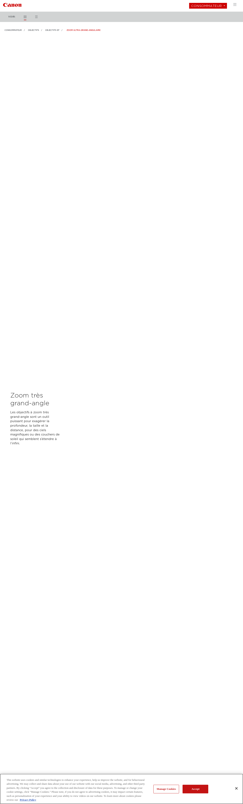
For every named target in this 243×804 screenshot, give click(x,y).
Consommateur (206, 6)
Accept (195, 789)
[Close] (236, 788)
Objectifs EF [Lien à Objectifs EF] (52, 30)
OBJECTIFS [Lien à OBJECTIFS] (33, 30)
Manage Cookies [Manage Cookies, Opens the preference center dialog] (166, 789)
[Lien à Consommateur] (12, 4)
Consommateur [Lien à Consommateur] (13, 30)
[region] (121, 789)
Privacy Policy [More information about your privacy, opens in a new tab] (28, 799)
